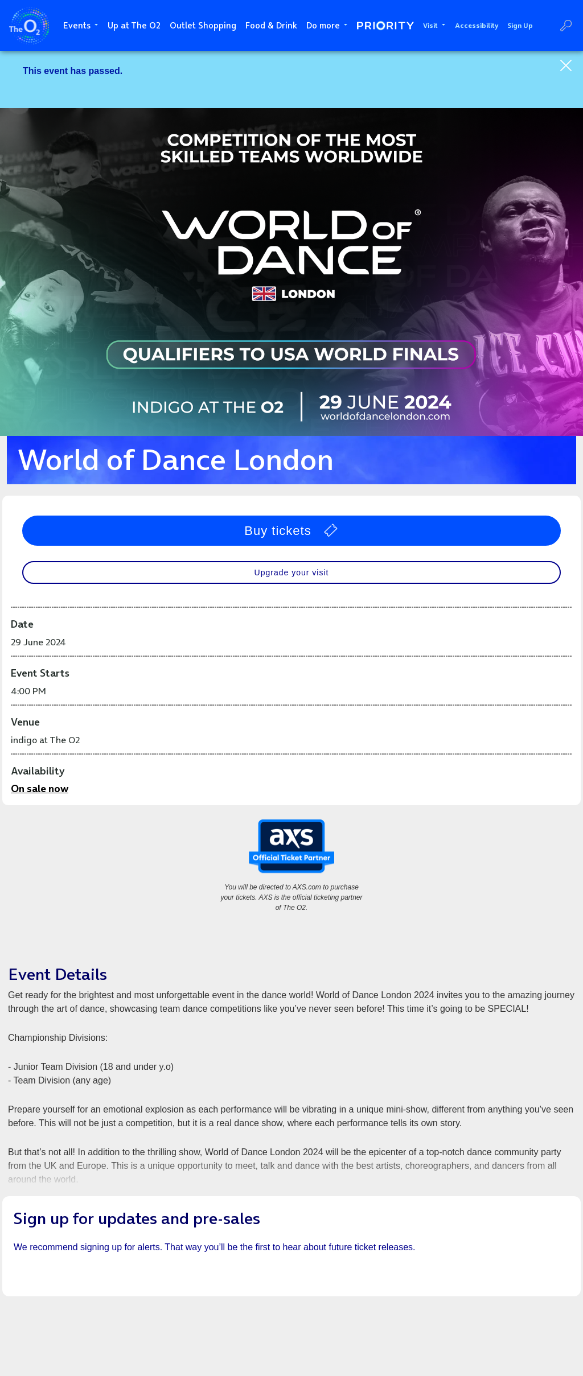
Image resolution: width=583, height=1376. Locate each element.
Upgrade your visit (291, 572)
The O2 (29, 25)
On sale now (39, 788)
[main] (291, 713)
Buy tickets (291, 531)
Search (565, 25)
